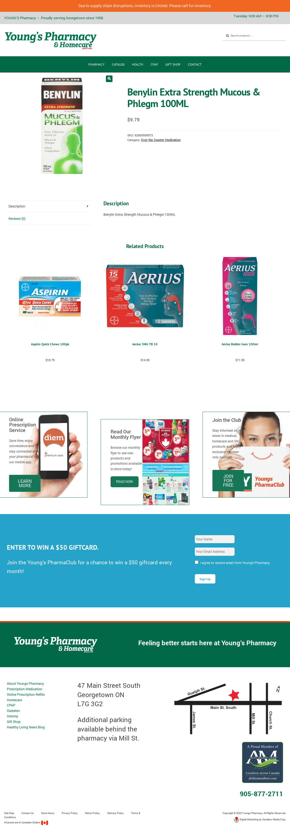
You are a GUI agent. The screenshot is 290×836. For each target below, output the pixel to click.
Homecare (14, 700)
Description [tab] (17, 206)
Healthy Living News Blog (26, 727)
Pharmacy (96, 64)
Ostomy (12, 716)
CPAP (154, 64)
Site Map (9, 813)
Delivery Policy (115, 813)
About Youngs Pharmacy (25, 683)
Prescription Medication (24, 689)
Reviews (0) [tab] (17, 218)
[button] (109, 78)
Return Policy (92, 813)
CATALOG (118, 64)
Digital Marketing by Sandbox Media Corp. (260, 819)
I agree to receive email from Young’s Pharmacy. (235, 562)
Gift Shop (173, 64)
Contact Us (27, 813)
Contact (195, 64)
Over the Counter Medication (161, 140)
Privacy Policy (70, 813)
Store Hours (47, 813)
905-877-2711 (261, 793)
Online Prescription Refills (26, 694)
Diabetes (13, 710)
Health (137, 64)
